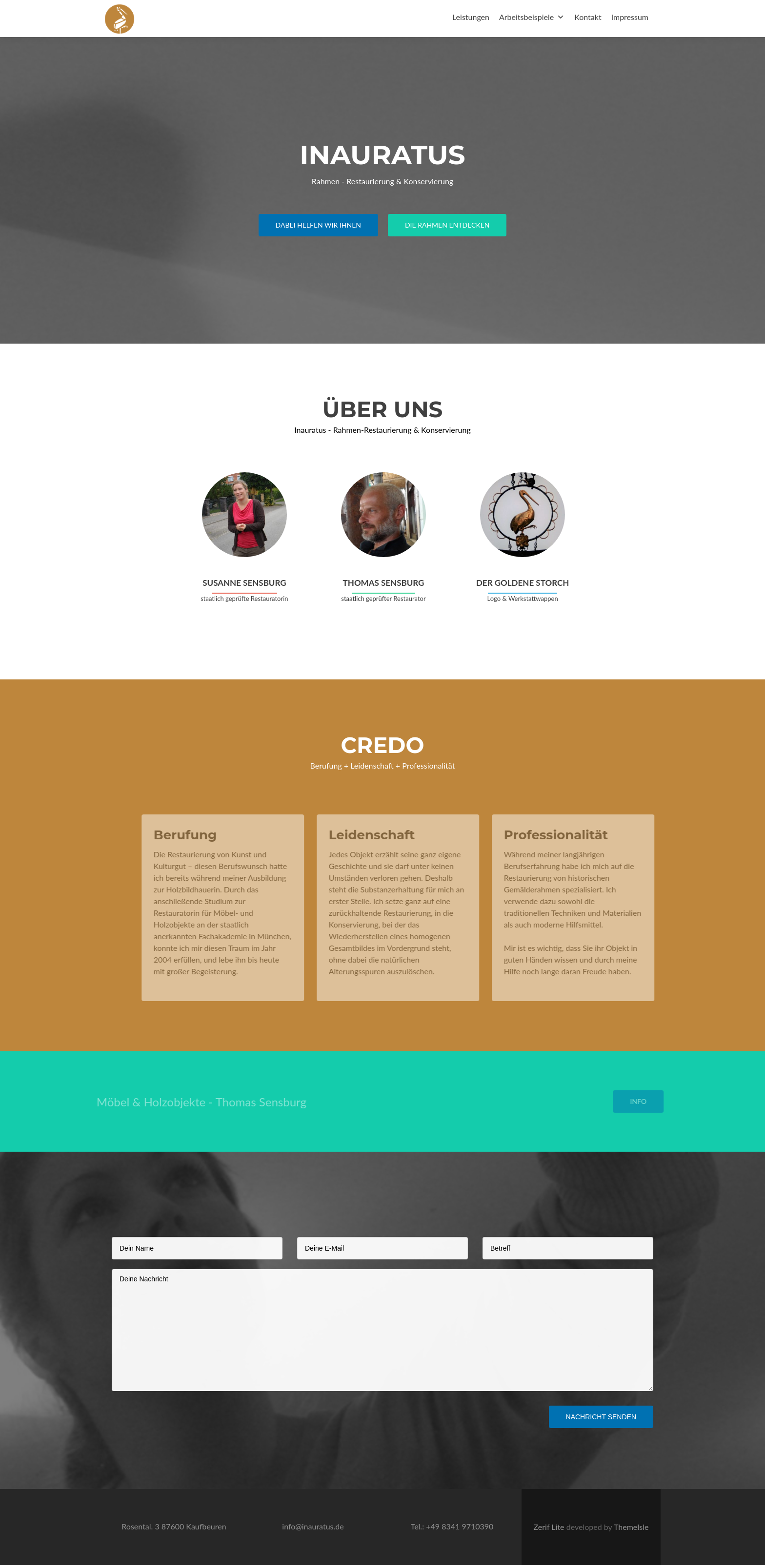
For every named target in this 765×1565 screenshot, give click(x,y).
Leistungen (470, 16)
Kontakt (587, 16)
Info (650, 1101)
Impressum (629, 16)
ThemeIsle (631, 1526)
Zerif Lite (550, 1526)
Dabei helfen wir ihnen (318, 225)
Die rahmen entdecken (447, 225)
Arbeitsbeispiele (526, 16)
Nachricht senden (601, 1417)
